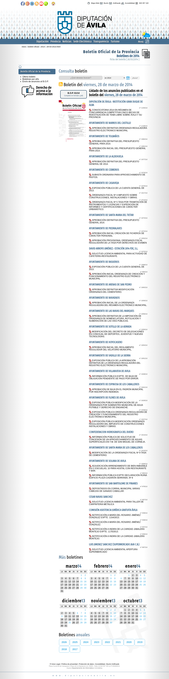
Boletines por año (30, 79)
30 (133, 588)
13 (73, 581)
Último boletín (28, 77)
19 (70, 585)
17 (62, 585)
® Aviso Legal (55, 664)
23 (133, 585)
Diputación (42, 41)
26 (70, 588)
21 (77, 585)
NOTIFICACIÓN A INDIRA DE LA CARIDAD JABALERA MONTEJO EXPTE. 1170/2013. (116, 530)
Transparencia (101, 41)
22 (129, 585)
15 (129, 581)
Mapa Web (93, 3)
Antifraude (115, 3)
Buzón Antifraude (112, 664)
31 (62, 591)
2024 (85, 642)
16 (133, 581)
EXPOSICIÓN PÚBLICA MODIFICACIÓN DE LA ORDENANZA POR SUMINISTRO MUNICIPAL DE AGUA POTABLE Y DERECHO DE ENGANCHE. (116, 405)
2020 (129, 642)
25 (66, 588)
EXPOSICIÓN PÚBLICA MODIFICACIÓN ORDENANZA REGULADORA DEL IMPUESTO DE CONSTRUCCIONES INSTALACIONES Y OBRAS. (117, 423)
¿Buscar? (135, 78)
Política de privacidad (70, 664)
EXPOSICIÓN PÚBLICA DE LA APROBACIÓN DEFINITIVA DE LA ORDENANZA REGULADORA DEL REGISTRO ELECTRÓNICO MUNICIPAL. (114, 362)
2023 (96, 642)
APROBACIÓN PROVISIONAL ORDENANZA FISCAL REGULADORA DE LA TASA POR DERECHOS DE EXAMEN (118, 241)
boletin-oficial (33, 47)
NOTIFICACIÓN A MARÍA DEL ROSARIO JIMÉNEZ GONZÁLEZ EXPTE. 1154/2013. (115, 516)
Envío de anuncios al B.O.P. (35, 81)
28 (77, 588)
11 (66, 581)
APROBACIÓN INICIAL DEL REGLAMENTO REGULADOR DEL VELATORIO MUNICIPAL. (111, 348)
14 (77, 581)
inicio (24, 47)
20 (73, 585)
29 (129, 588)
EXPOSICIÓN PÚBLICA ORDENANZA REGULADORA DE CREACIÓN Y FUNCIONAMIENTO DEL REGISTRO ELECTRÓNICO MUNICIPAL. (118, 414)
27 (73, 588)
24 (62, 588)
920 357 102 (142, 3)
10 (62, 581)
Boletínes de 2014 (128, 56)
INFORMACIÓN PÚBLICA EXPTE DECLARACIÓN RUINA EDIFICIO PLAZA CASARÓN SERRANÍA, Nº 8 (118, 476)
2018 (64, 649)
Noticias (66, 41)
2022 (107, 642)
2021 (118, 642)
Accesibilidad (128, 3)
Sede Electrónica (82, 41)
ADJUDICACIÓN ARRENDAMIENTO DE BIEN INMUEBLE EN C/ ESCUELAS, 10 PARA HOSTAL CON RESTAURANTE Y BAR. (118, 468)
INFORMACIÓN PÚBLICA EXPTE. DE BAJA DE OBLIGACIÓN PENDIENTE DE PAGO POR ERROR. (114, 377)
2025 (75, 642)
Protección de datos (86, 664)
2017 (75, 649)
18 (66, 585)
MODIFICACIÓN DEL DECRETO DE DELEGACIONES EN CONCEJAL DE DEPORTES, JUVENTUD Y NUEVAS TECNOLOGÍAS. (116, 334)
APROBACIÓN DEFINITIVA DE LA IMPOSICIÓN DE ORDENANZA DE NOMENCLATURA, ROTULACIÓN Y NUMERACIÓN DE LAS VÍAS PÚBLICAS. (115, 318)
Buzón (104, 3)
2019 (139, 642)
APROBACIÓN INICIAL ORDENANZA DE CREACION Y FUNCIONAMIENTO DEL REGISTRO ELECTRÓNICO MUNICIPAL (117, 276)
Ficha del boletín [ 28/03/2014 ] (124, 59)
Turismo (115, 41)
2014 (43, 47)
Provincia (55, 41)
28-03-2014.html (53, 47)
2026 (64, 642)
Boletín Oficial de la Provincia (111, 51)
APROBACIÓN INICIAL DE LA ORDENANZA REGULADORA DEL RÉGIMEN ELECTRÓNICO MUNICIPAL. (118, 304)
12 (70, 581)
